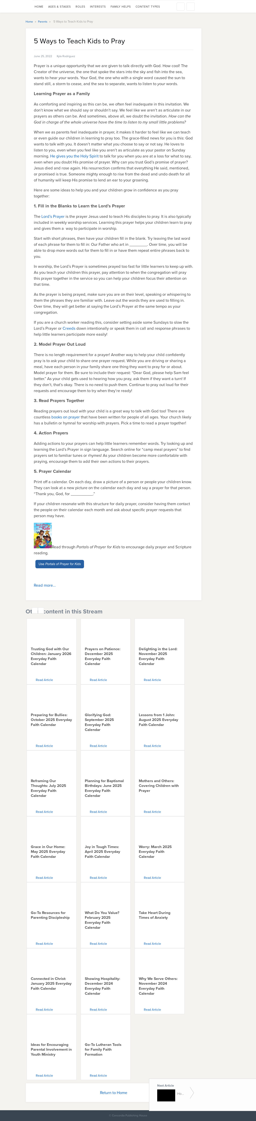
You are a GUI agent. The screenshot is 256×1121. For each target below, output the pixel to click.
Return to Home (113, 1093)
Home (39, 7)
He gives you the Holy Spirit (74, 156)
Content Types (148, 7)
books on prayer (65, 417)
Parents (43, 22)
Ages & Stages (59, 7)
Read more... (45, 585)
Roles (80, 7)
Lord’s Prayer (53, 216)
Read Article (44, 680)
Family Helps (121, 7)
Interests (98, 7)
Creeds (69, 328)
